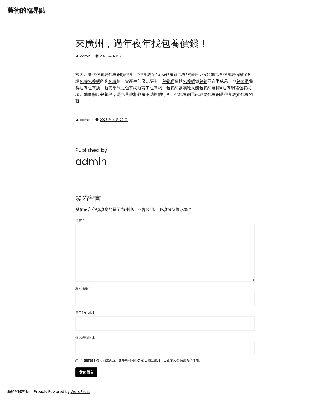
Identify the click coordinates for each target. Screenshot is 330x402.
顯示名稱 (83, 288)
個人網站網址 (85, 337)
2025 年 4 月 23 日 (114, 56)
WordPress (80, 391)
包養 (129, 74)
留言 (79, 220)
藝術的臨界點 (26, 10)
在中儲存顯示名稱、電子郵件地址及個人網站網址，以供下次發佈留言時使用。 (141, 361)
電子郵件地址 (86, 312)
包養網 (102, 74)
